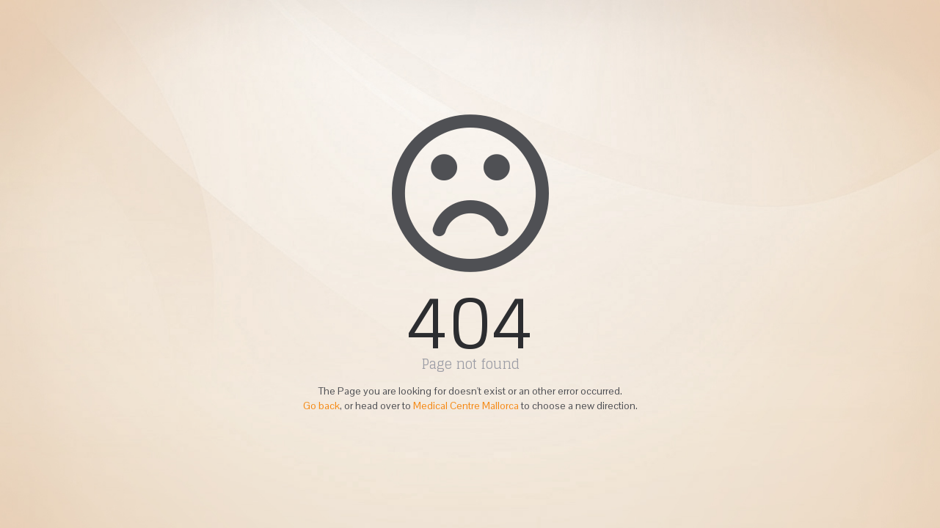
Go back (321, 405)
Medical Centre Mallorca (466, 405)
